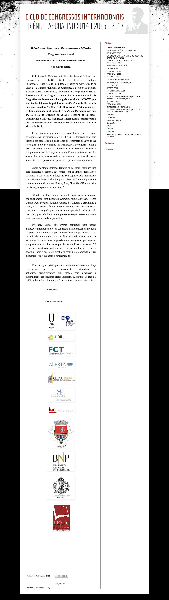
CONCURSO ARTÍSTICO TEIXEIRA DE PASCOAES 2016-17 (121, 62)
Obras (109, 126)
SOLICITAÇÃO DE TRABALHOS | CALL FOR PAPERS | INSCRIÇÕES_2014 (123, 111)
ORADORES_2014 (114, 94)
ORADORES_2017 (114, 53)
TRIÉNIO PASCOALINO (116, 48)
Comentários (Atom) (42, 588)
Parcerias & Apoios (114, 120)
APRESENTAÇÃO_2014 (116, 91)
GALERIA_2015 (112, 85)
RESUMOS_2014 (113, 101)
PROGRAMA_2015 (114, 74)
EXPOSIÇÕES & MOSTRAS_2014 (119, 107)
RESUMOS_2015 (113, 77)
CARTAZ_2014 (112, 88)
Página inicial (61, 584)
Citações (110, 129)
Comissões (111, 115)
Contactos (110, 132)
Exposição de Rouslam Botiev (118, 80)
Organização (111, 117)
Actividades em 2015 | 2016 (117, 66)
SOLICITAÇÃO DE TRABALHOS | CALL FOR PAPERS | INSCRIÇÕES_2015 (123, 97)
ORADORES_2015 (114, 71)
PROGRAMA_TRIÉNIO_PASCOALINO (121, 50)
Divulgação (111, 123)
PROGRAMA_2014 (114, 104)
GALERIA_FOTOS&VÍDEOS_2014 (120, 82)
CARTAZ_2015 (112, 68)
